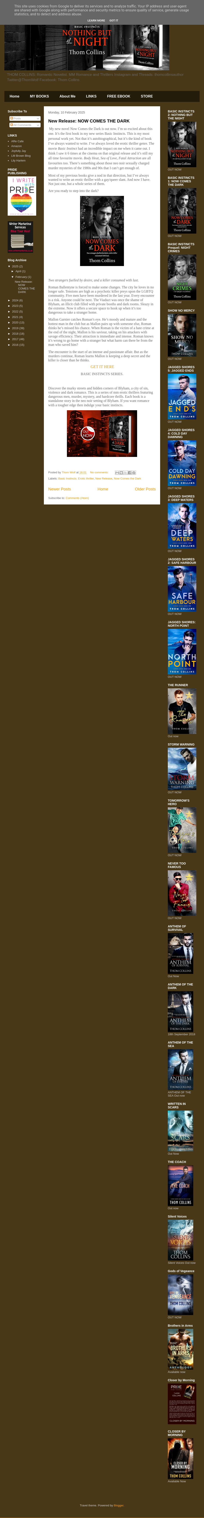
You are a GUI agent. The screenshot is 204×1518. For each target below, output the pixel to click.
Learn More (96, 20)
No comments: (99, 472)
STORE (147, 96)
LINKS (91, 96)
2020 (15, 322)
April (19, 271)
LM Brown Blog (20, 155)
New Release (103, 478)
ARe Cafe (17, 141)
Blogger (118, 1505)
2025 (15, 266)
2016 (15, 344)
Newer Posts (59, 489)
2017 (15, 339)
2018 (15, 333)
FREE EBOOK (118, 96)
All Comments (20, 125)
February (22, 277)
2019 (15, 328)
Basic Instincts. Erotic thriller (76, 478)
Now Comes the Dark (127, 478)
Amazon (16, 146)
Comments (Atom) (77, 498)
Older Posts (145, 489)
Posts (15, 118)
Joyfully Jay (18, 151)
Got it (113, 20)
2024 (15, 300)
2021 (15, 317)
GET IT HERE (102, 367)
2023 (15, 305)
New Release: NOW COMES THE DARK (89, 121)
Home (14, 96)
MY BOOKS (39, 96)
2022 (15, 311)
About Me (67, 96)
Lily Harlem (18, 160)
